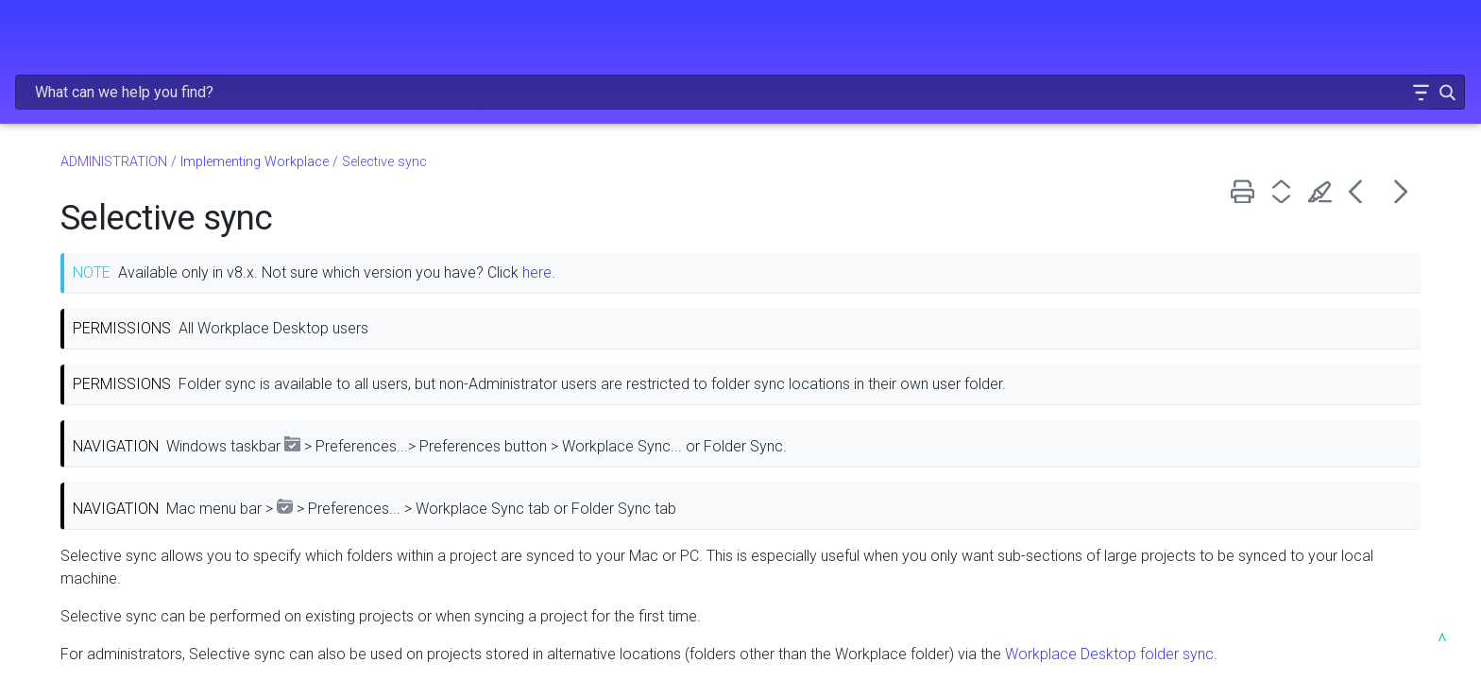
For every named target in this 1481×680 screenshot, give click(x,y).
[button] (1361, 41)
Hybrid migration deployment (133, 332)
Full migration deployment (123, 360)
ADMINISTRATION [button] (156, 241)
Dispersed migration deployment (145, 389)
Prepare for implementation (129, 303)
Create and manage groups (161, 648)
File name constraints (108, 475)
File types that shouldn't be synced (151, 446)
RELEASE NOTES (156, 121)
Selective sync (86, 561)
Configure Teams (161, 590)
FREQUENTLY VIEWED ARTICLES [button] (156, 160)
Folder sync (76, 532)
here (833, 231)
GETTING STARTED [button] (156, 200)
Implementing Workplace (161, 275)
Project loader (85, 504)
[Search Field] (1137, 41)
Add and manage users (161, 619)
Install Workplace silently (119, 418)
